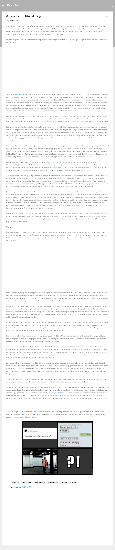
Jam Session (27, 483)
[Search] (112, 6)
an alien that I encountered (37, 412)
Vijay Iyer (73, 483)
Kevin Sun (13, 5)
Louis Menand (39, 483)
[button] (107, 16)
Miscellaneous (53, 483)
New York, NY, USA (25, 487)
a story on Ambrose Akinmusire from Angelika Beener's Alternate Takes (72, 167)
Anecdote (15, 483)
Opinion (64, 483)
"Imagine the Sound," (58, 393)
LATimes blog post (22, 94)
